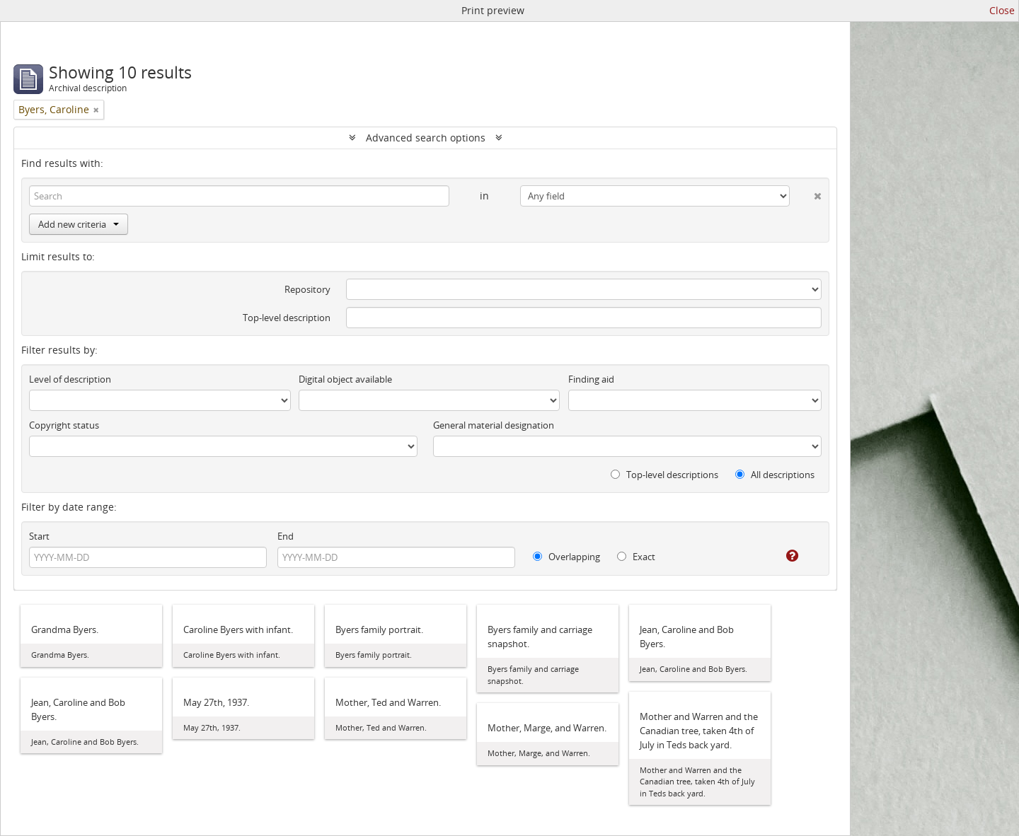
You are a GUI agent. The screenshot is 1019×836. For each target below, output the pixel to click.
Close (1002, 10)
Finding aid (591, 379)
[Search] (239, 196)
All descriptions (774, 474)
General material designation (493, 425)
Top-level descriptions (664, 474)
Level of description (70, 379)
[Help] (782, 556)
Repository (307, 289)
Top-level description (286, 317)
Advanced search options (425, 137)
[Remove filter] (96, 110)
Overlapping (566, 556)
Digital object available (345, 379)
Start (39, 536)
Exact (636, 556)
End (285, 536)
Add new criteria (78, 224)
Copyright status (64, 425)
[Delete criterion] (806, 193)
